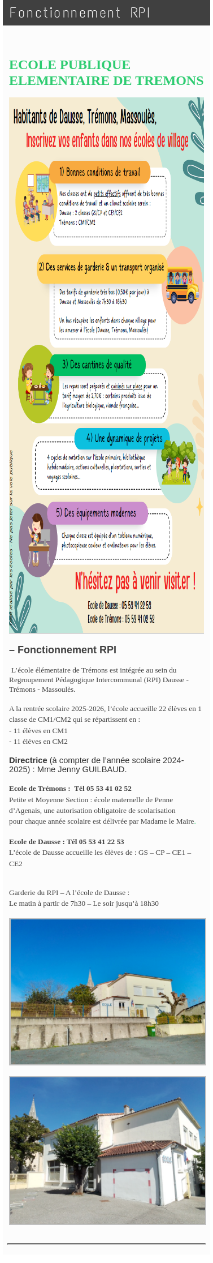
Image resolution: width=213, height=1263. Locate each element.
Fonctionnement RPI (80, 13)
